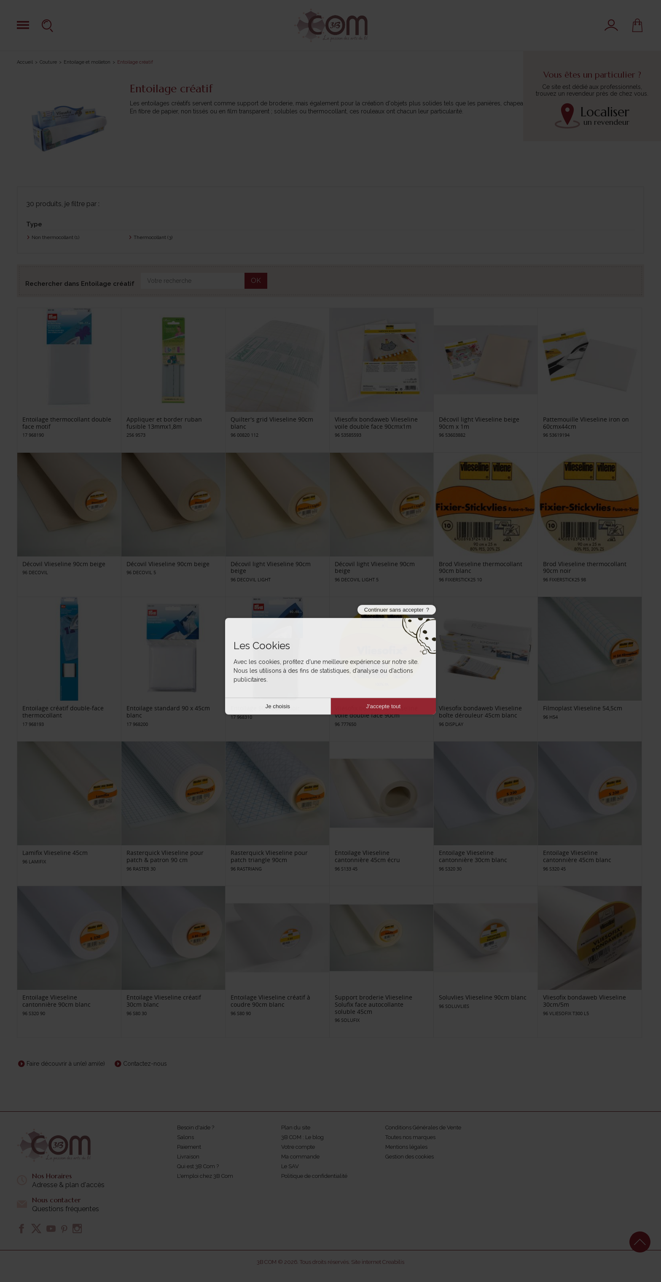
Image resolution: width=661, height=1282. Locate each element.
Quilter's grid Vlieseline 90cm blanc (272, 422)
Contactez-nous (145, 1063)
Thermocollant (153, 237)
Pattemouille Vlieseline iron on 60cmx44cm (586, 422)
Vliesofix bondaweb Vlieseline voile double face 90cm (376, 711)
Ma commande (300, 1156)
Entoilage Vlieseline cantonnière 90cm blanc (56, 1000)
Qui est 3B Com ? (198, 1166)
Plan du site (295, 1127)
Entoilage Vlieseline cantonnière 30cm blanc (473, 856)
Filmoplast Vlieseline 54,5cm (582, 708)
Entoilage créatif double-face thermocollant (63, 711)
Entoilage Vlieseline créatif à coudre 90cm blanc (270, 1000)
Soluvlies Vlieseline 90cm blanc (483, 997)
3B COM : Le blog (302, 1137)
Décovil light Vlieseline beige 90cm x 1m (479, 422)
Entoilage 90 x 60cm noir (265, 708)
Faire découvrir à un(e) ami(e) (66, 1063)
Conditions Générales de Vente (423, 1127)
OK (256, 281)
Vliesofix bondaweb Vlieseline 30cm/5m (584, 1000)
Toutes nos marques (410, 1137)
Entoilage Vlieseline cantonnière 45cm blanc (577, 856)
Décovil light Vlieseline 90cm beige (271, 567)
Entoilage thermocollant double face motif (66, 422)
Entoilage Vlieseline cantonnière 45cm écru (367, 856)
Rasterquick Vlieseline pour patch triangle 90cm (269, 856)
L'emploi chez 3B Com (205, 1176)
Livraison (188, 1156)
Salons (185, 1137)
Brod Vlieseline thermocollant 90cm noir (584, 567)
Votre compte (298, 1147)
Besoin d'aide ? (195, 1127)
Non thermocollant (55, 237)
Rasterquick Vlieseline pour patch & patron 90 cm (165, 856)
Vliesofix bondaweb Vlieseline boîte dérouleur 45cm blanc (480, 711)
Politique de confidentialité (314, 1176)
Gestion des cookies (409, 1156)
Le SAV (290, 1166)
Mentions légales (406, 1147)
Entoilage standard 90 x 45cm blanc (168, 711)
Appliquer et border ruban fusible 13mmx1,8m (164, 422)
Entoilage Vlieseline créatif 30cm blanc (163, 1000)
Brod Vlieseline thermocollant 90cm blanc (480, 567)
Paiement (189, 1147)
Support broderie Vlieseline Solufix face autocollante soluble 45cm (373, 1004)
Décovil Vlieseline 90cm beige (63, 564)
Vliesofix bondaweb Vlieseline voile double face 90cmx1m (376, 422)
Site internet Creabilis (377, 1262)
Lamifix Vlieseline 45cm (55, 853)
